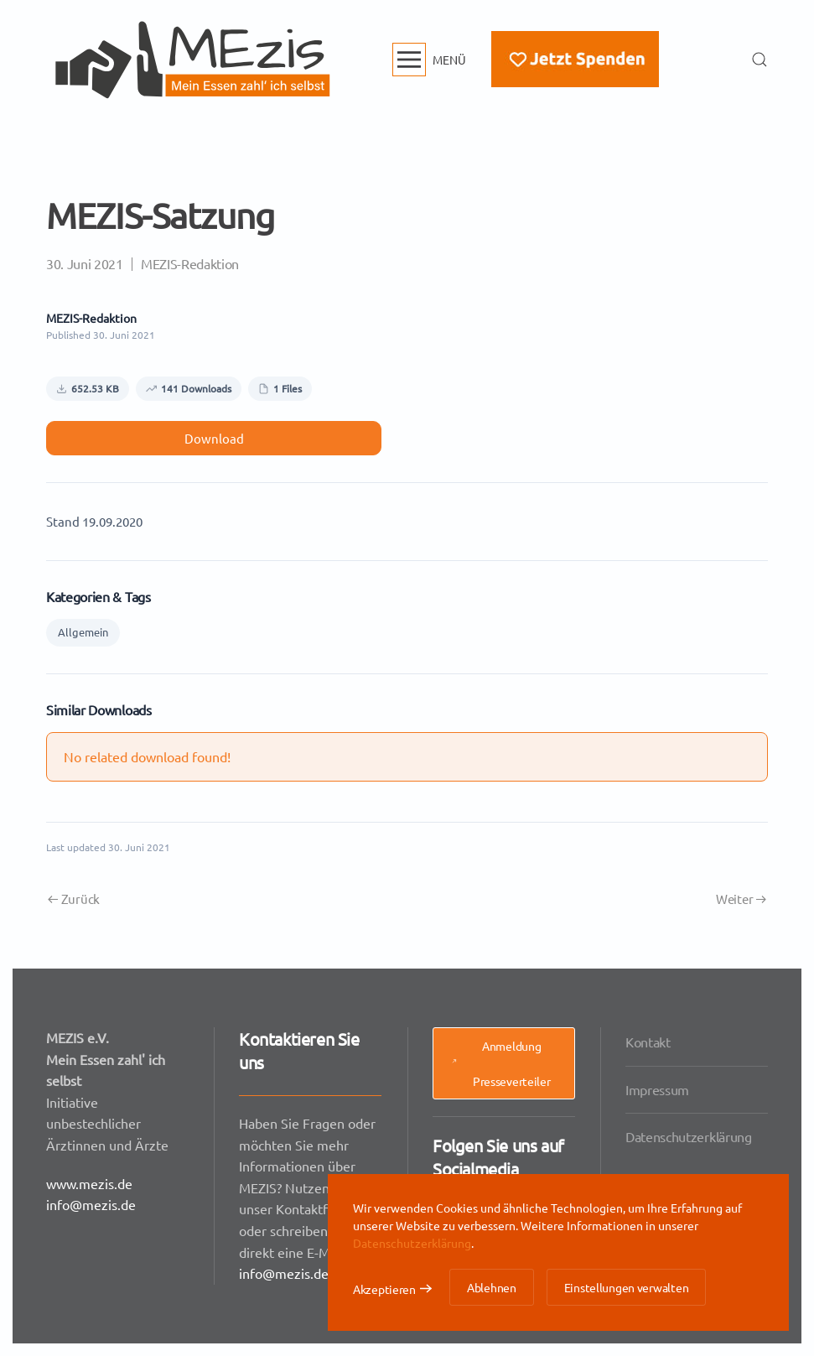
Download (214, 438)
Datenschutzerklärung (688, 1135)
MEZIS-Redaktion (190, 263)
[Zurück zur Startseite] (193, 59)
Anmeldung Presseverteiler (500, 1063)
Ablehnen (491, 1287)
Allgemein (83, 632)
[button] (429, 59)
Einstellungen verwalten (626, 1287)
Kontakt (649, 1043)
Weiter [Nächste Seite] (741, 899)
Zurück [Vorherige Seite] (74, 899)
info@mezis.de (92, 1203)
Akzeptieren (384, 1288)
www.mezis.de (90, 1182)
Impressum (658, 1089)
